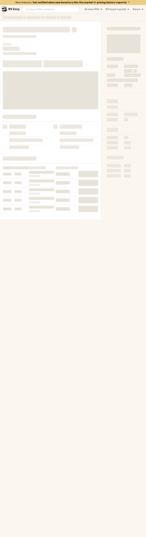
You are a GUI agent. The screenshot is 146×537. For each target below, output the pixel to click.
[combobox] (50, 9)
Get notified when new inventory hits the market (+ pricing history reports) (81, 2)
